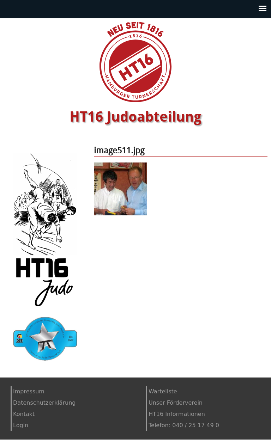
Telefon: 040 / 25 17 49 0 (184, 425)
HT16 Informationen (177, 414)
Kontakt (24, 414)
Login (20, 425)
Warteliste (163, 391)
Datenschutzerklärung (44, 402)
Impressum (28, 391)
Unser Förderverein (176, 402)
